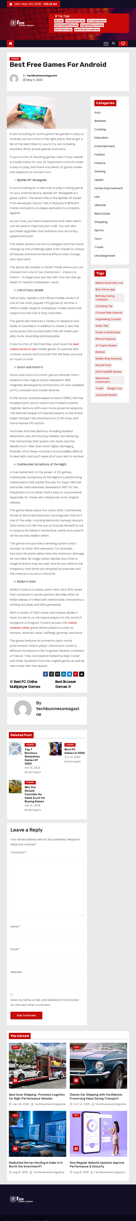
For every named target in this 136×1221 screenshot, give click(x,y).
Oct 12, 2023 (32, 760)
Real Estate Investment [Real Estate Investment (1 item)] (103, 380)
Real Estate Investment (87, 29)
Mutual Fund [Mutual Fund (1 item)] (103, 365)
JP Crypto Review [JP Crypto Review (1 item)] (106, 345)
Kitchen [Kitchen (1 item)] (100, 352)
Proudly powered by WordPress (25, 1211)
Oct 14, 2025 (82, 1095)
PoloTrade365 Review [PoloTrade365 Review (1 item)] (109, 371)
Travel (98, 247)
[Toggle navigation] (106, 43)
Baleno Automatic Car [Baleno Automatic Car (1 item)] (109, 283)
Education (101, 138)
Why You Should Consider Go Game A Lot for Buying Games (34, 787)
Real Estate (102, 214)
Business (100, 121)
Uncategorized (104, 256)
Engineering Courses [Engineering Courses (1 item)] (108, 319)
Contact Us (121, 1213)
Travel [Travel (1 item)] (99, 388)
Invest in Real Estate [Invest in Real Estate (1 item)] (108, 332)
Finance (99, 163)
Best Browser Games (65, 684)
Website (16, 965)
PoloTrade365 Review (66, 25)
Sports (99, 230)
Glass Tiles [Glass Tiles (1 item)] (102, 326)
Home (108, 1213)
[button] (114, 43)
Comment (18, 845)
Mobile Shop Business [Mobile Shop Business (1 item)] (109, 358)
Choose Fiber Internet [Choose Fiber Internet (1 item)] (109, 312)
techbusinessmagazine (42, 75)
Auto (97, 112)
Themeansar (17, 1214)
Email (15, 942)
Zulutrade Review (75, 20)
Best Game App (63, 29)
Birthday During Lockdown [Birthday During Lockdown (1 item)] (105, 297)
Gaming (15, 58)
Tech (97, 239)
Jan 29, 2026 (21, 1095)
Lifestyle (100, 205)
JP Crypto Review (97, 20)
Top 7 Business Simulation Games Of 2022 (34, 753)
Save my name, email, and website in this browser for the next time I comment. (44, 995)
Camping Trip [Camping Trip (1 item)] (104, 306)
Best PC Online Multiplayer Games (25, 684)
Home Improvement (108, 188)
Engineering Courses (92, 25)
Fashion (99, 155)
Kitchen (59, 20)
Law (97, 197)
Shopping (100, 222)
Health (99, 180)
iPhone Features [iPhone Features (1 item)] (105, 339)
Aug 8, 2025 (21, 1162)
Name (15, 919)
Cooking (100, 129)
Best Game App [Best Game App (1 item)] (105, 289)
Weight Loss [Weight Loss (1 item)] (114, 388)
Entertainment (104, 146)
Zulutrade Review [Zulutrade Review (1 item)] (106, 395)
